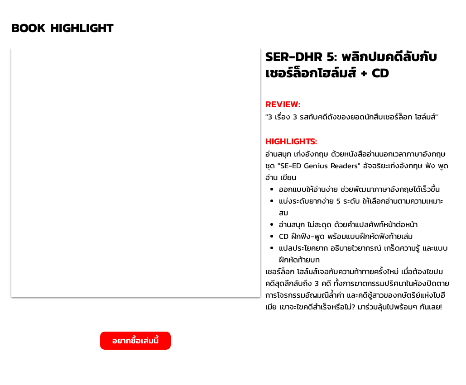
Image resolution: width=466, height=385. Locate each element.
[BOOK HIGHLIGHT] (65, 28)
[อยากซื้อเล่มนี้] (135, 341)
